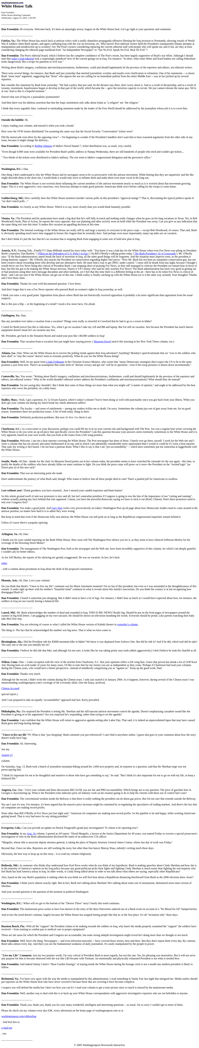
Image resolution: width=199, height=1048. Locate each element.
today (4, 563)
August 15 (7, 755)
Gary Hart (57, 508)
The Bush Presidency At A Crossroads (155, 253)
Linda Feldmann (55, 361)
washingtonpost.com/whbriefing (18, 1016)
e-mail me (6, 1027)
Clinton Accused (10, 688)
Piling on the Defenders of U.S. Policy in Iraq (63, 253)
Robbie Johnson (43, 145)
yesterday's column (127, 624)
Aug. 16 (31, 833)
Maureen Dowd (102, 341)
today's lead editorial (23, 58)
